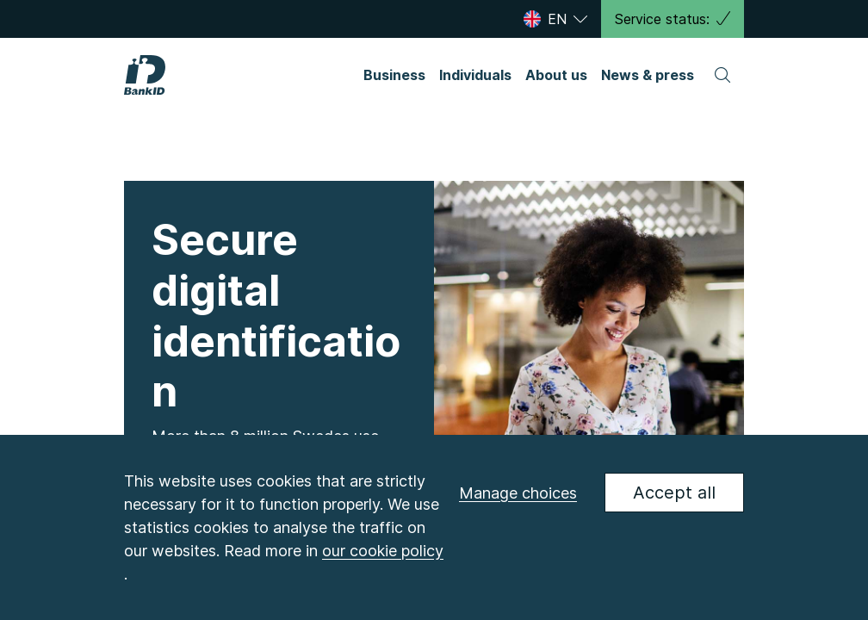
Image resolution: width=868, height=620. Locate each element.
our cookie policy (382, 551)
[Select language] (558, 19)
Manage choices (518, 493)
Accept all (674, 492)
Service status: (672, 19)
